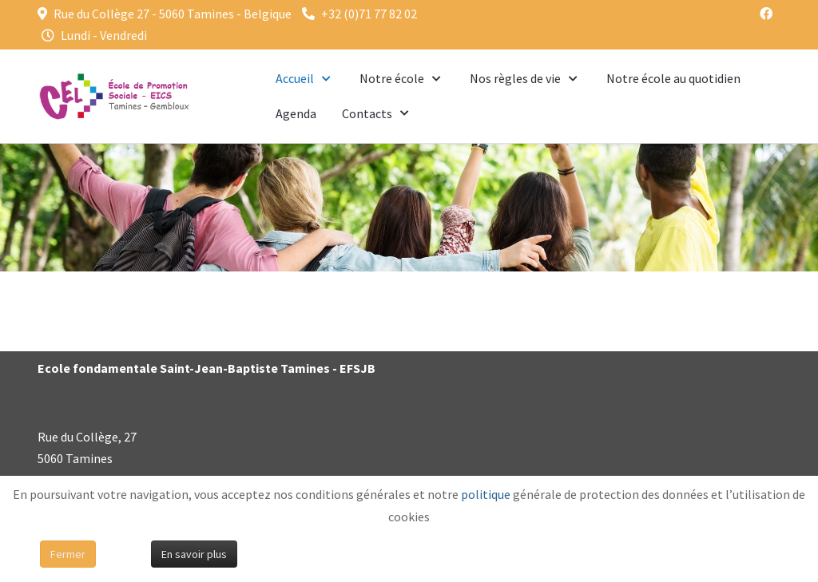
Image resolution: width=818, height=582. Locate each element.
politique (485, 494)
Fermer (67, 554)
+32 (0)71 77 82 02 (369, 14)
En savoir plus (194, 554)
